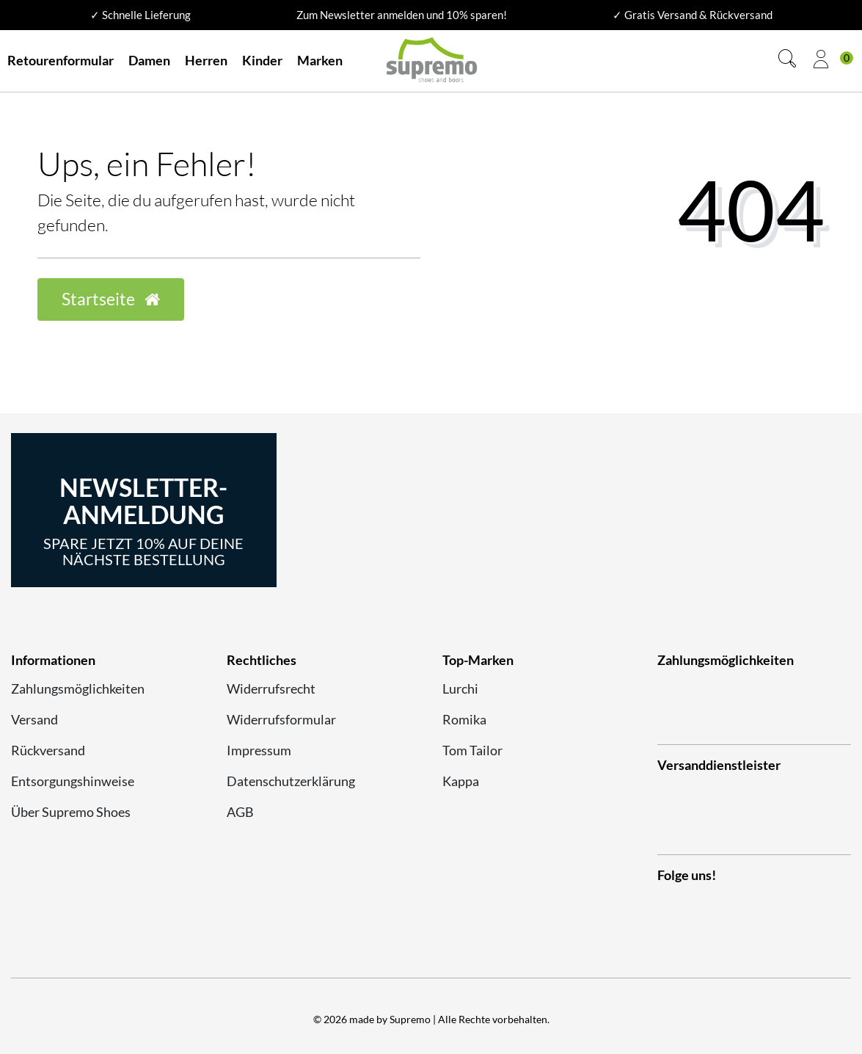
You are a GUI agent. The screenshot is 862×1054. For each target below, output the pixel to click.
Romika (464, 719)
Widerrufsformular (281, 719)
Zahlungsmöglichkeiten (78, 688)
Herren (206, 60)
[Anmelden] (821, 61)
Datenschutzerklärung (291, 781)
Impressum (259, 750)
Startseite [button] (111, 299)
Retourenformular (60, 60)
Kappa (460, 781)
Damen (149, 60)
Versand (34, 719)
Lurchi (460, 688)
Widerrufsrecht (271, 688)
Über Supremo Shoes (71, 812)
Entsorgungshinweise (72, 781)
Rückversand (48, 750)
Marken (320, 60)
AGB (240, 812)
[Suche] (787, 60)
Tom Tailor (472, 750)
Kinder (262, 60)
